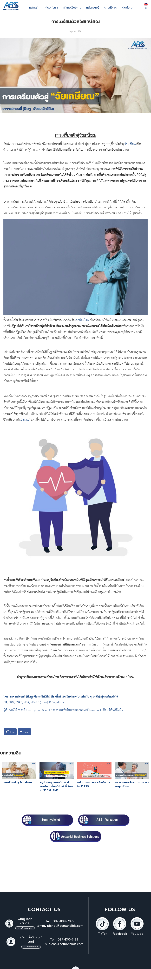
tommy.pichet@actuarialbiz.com (59, 925)
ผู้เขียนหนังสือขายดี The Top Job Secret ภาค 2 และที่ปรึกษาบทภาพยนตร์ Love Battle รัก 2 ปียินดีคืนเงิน (63, 710)
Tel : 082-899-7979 (60, 921)
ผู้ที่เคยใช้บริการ (72, 8)
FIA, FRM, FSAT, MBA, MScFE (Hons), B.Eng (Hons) (34, 702)
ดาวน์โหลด (110, 8)
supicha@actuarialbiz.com (64, 944)
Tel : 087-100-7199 (64, 939)
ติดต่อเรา (127, 8)
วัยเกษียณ (130, 143)
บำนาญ (25, 419)
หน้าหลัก (34, 8)
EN (146, 6)
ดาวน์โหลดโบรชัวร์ (25, 928)
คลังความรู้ (92, 8)
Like (10, 731)
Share (24, 731)
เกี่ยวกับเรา (51, 8)
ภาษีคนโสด (82, 320)
